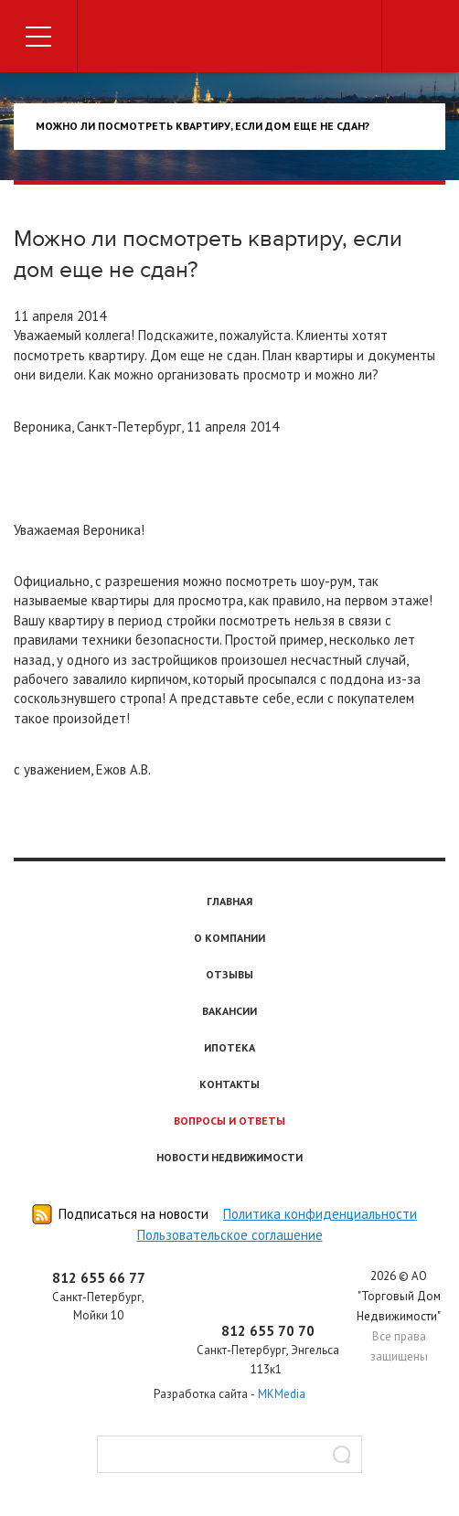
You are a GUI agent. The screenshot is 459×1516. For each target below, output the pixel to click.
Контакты (229, 1084)
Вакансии (229, 1011)
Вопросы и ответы (229, 1120)
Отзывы (229, 974)
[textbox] (229, 1454)
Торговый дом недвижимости (229, 38)
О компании (229, 938)
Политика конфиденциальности (320, 1213)
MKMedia (281, 1394)
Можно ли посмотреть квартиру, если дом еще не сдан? (202, 126)
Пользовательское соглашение (230, 1235)
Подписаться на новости (133, 1213)
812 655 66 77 (98, 1277)
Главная (229, 901)
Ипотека (229, 1047)
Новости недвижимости (229, 1157)
